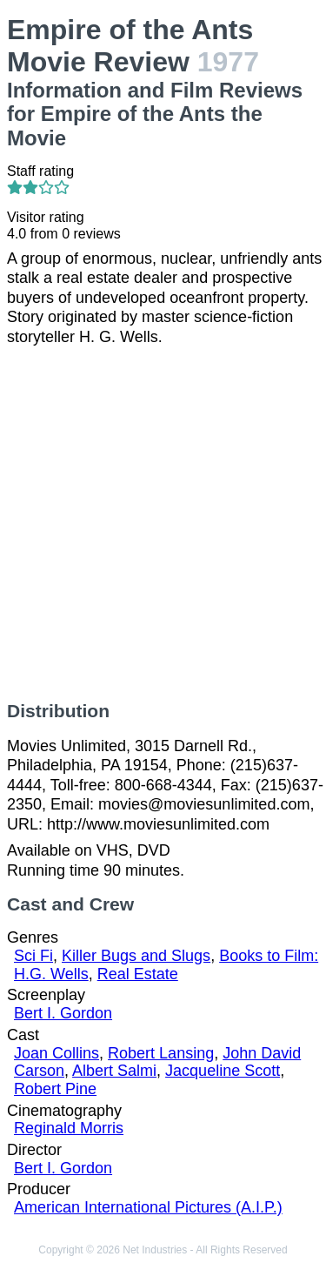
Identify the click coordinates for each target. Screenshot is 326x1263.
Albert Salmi (114, 1070)
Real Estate (137, 974)
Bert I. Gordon (63, 1013)
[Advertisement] (163, 523)
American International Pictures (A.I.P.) (148, 1207)
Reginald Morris (68, 1128)
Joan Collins (56, 1053)
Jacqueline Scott (222, 1070)
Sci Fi (33, 955)
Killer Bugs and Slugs (136, 955)
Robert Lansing (161, 1053)
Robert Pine (55, 1089)
